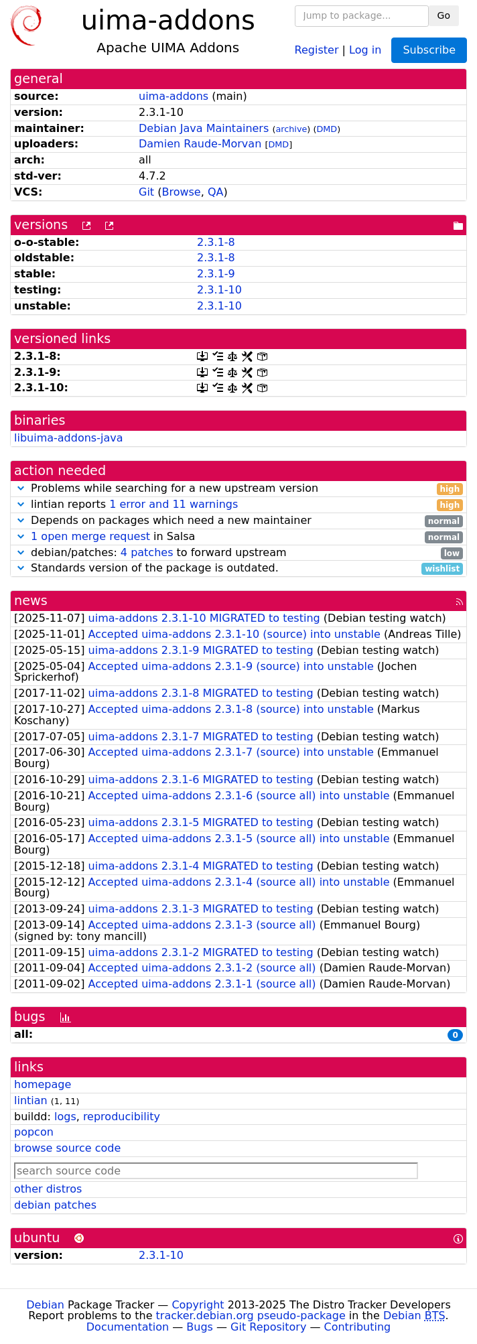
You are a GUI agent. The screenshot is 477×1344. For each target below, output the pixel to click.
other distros (48, 1189)
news (31, 600)
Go (443, 15)
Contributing (357, 1327)
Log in (365, 49)
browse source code (67, 1148)
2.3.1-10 (219, 289)
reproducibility (121, 1116)
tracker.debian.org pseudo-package (251, 1315)
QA (216, 192)
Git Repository (268, 1327)
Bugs (199, 1327)
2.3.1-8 (216, 242)
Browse (180, 192)
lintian (31, 1100)
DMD (326, 129)
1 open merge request (90, 536)
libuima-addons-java (68, 437)
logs (65, 1116)
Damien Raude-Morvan (200, 143)
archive (291, 129)
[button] (20, 488)
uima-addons (173, 96)
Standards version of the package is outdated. (238, 568)
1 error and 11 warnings (173, 504)
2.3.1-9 (216, 273)
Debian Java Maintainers (204, 128)
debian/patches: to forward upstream (238, 553)
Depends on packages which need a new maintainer (238, 521)
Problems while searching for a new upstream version (238, 488)
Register (317, 49)
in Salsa (238, 537)
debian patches (55, 1205)
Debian (45, 1304)
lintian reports (238, 505)
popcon (34, 1132)
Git (146, 192)
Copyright (198, 1304)
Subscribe (429, 50)
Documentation (127, 1327)
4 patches (147, 552)
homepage (42, 1084)
